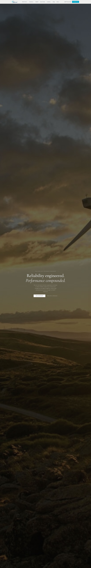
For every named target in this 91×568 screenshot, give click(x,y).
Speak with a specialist (52, 295)
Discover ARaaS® (39, 295)
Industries (31, 1)
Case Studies (42, 1)
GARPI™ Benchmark (67, 1)
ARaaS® (36, 1)
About (58, 1)
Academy (49, 1)
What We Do (24, 1)
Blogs (54, 1)
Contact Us (75, 1)
